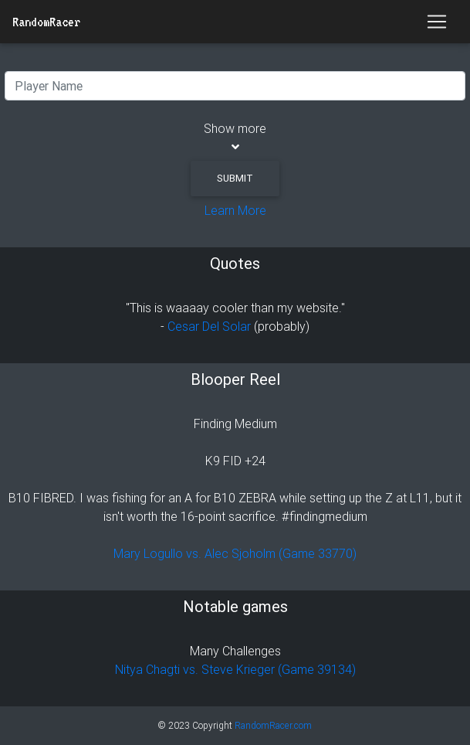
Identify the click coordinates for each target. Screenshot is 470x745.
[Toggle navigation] (437, 21)
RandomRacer (46, 21)
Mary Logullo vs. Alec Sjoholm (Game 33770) (235, 553)
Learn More (235, 210)
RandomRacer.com (273, 725)
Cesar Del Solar (209, 326)
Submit (235, 178)
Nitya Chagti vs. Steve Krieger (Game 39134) (235, 669)
